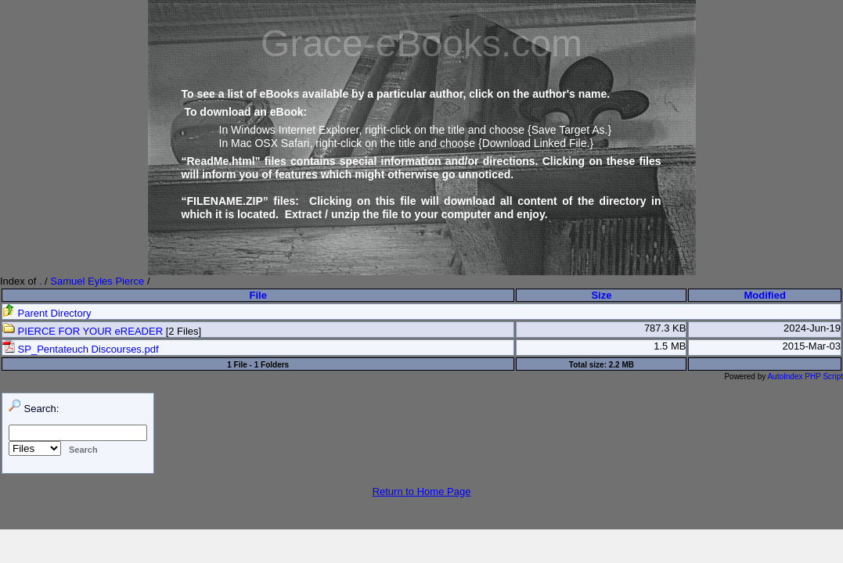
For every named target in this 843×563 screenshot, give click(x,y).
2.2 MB (621, 364)
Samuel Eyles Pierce (97, 281)
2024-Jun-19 (812, 328)
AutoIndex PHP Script (805, 376)
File (258, 295)
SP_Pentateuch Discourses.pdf (80, 349)
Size (601, 295)
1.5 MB (670, 346)
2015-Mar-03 (812, 346)
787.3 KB (665, 328)
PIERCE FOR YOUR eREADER (82, 331)
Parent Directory (47, 313)
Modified (764, 295)
